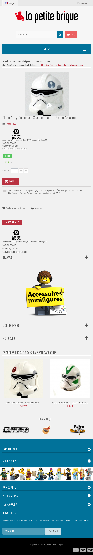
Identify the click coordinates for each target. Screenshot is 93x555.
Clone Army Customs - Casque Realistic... (23, 403)
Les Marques (46, 419)
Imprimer (38, 208)
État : (4, 124)
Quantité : (6, 170)
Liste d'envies (10, 325)
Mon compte (9, 487)
